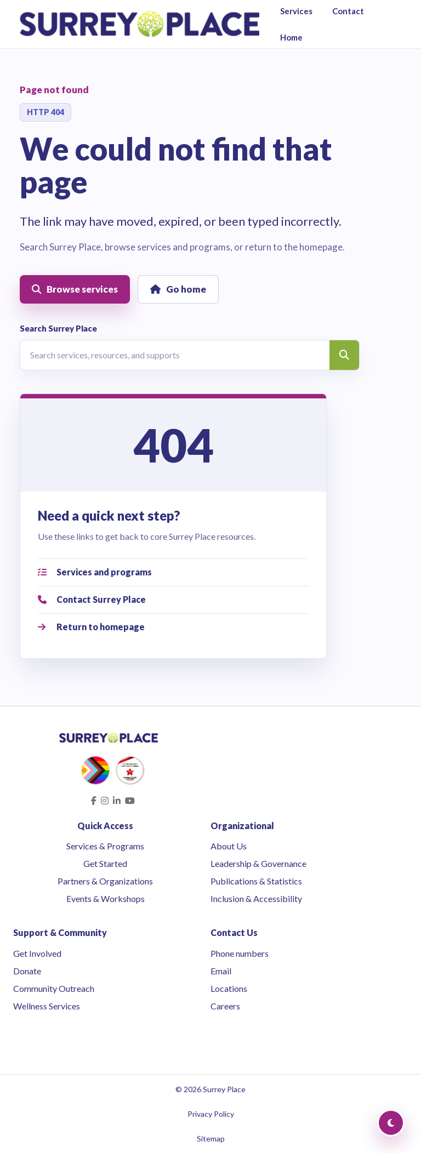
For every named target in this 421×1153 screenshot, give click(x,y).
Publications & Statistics (256, 881)
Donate (27, 971)
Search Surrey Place (58, 328)
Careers (225, 1006)
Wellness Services (46, 1006)
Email (220, 971)
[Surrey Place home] (139, 24)
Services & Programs (105, 846)
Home (291, 37)
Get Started (105, 863)
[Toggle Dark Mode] (391, 1123)
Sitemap (211, 1138)
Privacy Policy (210, 1113)
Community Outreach (53, 988)
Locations (228, 988)
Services (296, 11)
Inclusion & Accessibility (256, 898)
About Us (228, 846)
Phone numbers (239, 953)
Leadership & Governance (258, 863)
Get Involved (37, 953)
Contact (348, 11)
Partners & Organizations (105, 881)
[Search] (344, 355)
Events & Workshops (105, 898)
